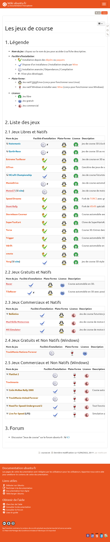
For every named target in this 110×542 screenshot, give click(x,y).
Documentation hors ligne (15, 490)
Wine (75, 64)
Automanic (15, 143)
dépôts (49, 59)
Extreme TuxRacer (16, 159)
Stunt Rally (12, 206)
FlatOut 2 (14, 374)
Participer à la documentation (17, 488)
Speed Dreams (13, 198)
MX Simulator (13, 329)
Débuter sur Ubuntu (13, 485)
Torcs (9, 229)
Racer (9, 283)
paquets (60, 59)
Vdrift (9, 245)
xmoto (9, 253)
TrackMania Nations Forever (21, 351)
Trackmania (12, 382)
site (21, 190)
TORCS (93, 198)
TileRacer (11, 291)
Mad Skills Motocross (17, 321)
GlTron (9, 167)
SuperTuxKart (13, 222)
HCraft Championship (20, 174)
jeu (98, 13)
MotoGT (10, 190)
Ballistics (14, 313)
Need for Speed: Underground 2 (25, 405)
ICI (68, 437)
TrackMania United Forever (23, 397)
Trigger (10, 237)
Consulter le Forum (12, 509)
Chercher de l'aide (12, 504)
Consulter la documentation (16, 507)
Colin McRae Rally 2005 (21, 390)
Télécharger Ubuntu (13, 493)
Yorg (8, 261)
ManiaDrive (12, 182)
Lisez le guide (10, 512)
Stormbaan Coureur (16, 214)
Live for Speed (16, 413)
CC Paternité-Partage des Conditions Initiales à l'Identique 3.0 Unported (29, 530)
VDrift (93, 206)
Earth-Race (15, 151)
